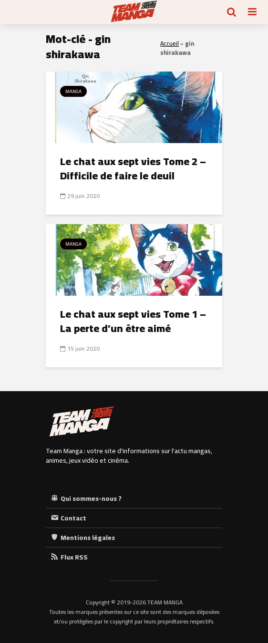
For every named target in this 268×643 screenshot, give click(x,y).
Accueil (169, 43)
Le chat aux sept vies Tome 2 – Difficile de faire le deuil (133, 168)
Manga (73, 91)
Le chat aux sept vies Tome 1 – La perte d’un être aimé (133, 321)
